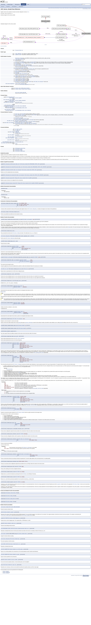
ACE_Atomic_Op (4, 143)
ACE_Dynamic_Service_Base (20, 148)
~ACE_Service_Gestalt (19, 59)
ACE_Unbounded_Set (11, 101)
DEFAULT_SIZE (18, 54)
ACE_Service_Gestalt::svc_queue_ (14, 563)
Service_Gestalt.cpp (6, 581)
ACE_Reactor (24, 481)
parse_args (17, 71)
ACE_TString (12, 98)
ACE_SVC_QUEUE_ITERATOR (20, 100)
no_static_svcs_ (18, 133)
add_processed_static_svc (19, 123)
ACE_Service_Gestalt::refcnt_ (22, 542)
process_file (17, 68)
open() (19, 325)
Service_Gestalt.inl (6, 582)
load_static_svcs (18, 118)
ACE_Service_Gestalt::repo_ (15, 547)
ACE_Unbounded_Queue (10, 97)
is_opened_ (17, 131)
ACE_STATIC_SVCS (18, 102)
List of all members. (4, 46)
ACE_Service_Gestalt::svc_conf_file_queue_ (15, 558)
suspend (16, 79)
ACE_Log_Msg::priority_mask (39, 357)
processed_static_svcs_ (19, 142)
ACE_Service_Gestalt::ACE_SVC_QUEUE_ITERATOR (30, 184)
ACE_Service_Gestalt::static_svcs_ (14, 552)
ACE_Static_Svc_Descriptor (28, 66)
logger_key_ (17, 132)
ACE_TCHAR (21, 62)
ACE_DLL (25, 271)
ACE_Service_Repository (10, 83)
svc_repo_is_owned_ (18, 129)
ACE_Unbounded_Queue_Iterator (9, 99)
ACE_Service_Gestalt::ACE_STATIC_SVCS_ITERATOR (34, 175)
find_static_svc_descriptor (19, 81)
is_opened (17, 64)
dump (16, 60)
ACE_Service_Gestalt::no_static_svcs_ (9, 531)
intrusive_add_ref (18, 88)
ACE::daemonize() (9, 374)
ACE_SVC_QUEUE (18, 98)
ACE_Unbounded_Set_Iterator (10, 105)
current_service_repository (19, 83)
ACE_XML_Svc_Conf (4, 271)
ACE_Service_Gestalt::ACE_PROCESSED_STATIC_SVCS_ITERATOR (34, 167)
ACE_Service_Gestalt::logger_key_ (14, 526)
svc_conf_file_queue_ (19, 137)
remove (16, 80)
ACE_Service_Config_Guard (20, 151)
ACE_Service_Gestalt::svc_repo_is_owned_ (10, 568)
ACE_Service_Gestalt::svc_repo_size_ (9, 574)
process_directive (18, 65)
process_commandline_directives (21, 119)
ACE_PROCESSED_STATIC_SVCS (8, 142)
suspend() (59, 491)
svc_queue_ (17, 135)
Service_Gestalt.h (6, 580)
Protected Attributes (85, 8)
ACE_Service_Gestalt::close (27, 523)
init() (69, 228)
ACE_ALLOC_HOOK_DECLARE (20, 92)
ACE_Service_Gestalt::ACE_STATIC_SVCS (29, 170)
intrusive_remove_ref (18, 89)
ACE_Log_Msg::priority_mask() (31, 411)
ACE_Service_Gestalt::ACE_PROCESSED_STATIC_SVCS (30, 164)
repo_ (16, 138)
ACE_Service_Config (18, 150)
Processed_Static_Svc (19, 50)
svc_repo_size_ (18, 130)
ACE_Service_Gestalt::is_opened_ (8, 520)
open (16, 62)
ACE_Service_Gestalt (18, 58)
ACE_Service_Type (17, 249)
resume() (8, 492)
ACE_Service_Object (18, 149)
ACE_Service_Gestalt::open (6, 523)
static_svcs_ (17, 140)
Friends (90, 8)
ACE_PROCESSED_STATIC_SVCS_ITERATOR (23, 110)
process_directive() (29, 325)
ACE (19, 377)
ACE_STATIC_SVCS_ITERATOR (20, 106)
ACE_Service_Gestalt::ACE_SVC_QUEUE (25, 178)
